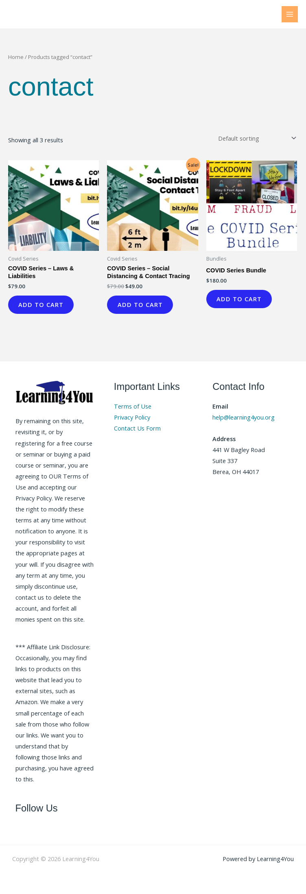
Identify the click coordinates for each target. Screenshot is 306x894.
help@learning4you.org (243, 419)
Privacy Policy (132, 419)
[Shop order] (255, 138)
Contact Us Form (137, 430)
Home (16, 57)
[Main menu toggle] (290, 14)
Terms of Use (132, 408)
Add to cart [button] (43, 305)
